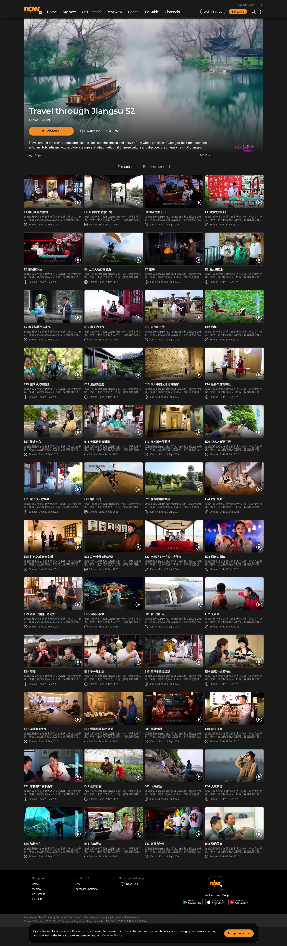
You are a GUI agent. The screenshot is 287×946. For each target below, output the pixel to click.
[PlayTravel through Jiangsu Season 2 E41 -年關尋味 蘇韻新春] (53, 767)
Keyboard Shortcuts (87, 890)
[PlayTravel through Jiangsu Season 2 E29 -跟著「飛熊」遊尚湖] (53, 594)
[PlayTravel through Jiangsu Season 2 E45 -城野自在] (53, 824)
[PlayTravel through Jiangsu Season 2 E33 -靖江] (53, 652)
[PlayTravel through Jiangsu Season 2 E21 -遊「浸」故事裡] (53, 480)
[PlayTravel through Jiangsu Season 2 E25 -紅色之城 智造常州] (53, 537)
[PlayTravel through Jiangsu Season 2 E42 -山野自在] (113, 767)
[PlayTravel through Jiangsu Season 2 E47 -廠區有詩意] (174, 824)
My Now (69, 12)
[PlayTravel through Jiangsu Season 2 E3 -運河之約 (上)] (174, 192)
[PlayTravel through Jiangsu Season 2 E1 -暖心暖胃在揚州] (53, 192)
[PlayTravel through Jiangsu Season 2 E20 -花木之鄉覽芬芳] (234, 422)
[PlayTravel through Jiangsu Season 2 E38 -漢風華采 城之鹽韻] (113, 709)
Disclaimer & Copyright (96, 918)
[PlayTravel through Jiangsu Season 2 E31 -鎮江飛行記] (174, 594)
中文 (260, 4)
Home (52, 12)
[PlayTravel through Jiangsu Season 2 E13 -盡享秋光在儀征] (53, 365)
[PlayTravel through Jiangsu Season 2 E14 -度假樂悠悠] (113, 365)
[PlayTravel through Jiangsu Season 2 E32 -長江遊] (234, 594)
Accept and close (239, 933)
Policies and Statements (126, 918)
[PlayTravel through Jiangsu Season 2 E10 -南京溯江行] (113, 307)
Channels (172, 12)
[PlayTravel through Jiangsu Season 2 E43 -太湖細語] (174, 767)
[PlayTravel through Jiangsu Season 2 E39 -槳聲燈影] (174, 709)
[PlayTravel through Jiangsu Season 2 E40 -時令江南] (234, 709)
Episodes (125, 167)
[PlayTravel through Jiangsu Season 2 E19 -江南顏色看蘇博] (174, 422)
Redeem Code (246, 4)
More (203, 155)
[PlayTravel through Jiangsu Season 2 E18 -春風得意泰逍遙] (113, 422)
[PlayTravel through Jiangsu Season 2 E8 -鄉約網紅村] (234, 250)
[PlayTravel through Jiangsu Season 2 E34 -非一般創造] (113, 652)
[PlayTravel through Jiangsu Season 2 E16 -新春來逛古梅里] (234, 365)
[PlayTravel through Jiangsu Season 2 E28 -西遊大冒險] (234, 537)
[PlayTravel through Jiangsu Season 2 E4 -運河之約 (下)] (234, 192)
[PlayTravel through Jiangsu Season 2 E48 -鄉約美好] (234, 824)
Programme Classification (38, 918)
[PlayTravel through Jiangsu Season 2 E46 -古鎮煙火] (113, 824)
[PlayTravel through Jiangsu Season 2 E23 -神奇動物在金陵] (174, 480)
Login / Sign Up (212, 11)
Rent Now (114, 12)
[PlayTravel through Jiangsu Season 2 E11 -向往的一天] (174, 307)
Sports (133, 12)
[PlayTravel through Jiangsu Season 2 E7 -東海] (174, 250)
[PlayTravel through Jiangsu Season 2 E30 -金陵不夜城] (113, 594)
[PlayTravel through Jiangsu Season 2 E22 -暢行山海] (113, 480)
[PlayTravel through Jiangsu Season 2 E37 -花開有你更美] (53, 709)
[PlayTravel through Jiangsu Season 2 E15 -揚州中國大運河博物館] (174, 365)
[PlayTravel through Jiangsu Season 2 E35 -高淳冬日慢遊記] (174, 652)
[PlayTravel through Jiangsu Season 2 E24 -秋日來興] (234, 480)
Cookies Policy (112, 935)
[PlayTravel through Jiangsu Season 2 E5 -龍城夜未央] (53, 250)
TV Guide (151, 12)
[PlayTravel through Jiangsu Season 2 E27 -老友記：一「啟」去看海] (174, 537)
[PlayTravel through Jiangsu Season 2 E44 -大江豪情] (234, 767)
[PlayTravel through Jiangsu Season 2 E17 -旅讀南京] (53, 422)
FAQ (78, 885)
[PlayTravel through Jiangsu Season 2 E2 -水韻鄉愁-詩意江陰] (113, 192)
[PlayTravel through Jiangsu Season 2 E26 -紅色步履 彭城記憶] (113, 537)
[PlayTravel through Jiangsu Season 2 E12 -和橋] (234, 307)
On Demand (91, 12)
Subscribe (238, 11)
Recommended (156, 167)
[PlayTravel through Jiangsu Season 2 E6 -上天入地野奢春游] (113, 250)
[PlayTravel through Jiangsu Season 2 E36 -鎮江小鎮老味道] (234, 652)
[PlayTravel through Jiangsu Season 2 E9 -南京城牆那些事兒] (53, 307)
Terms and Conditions (68, 918)
